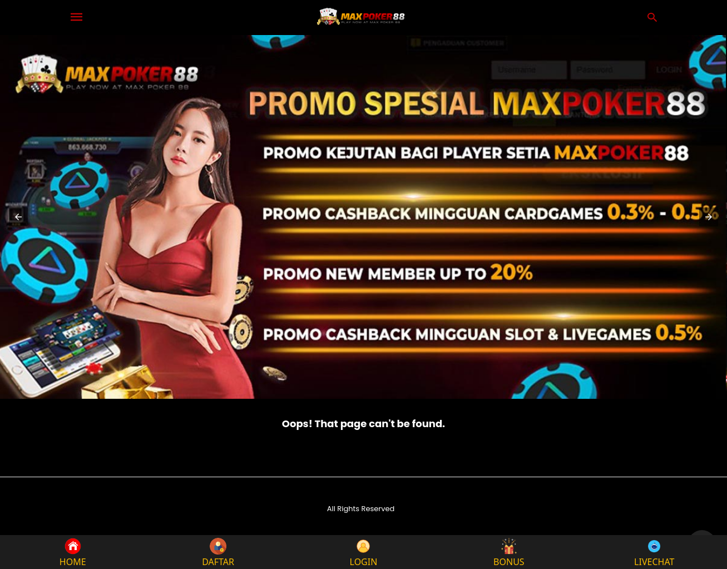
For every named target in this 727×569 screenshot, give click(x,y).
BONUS (509, 552)
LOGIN (364, 552)
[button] (18, 216)
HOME (73, 552)
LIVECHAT (654, 552)
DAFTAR (218, 552)
